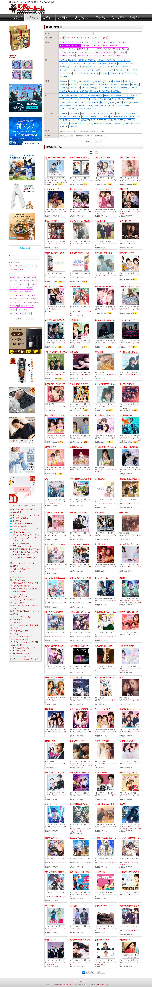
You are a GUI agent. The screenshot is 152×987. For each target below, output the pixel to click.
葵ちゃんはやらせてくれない (24, 648)
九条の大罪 (16, 512)
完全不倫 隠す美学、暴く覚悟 (81, 659)
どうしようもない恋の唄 (23, 636)
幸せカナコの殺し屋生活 (23, 555)
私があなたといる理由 (106, 659)
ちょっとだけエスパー (81, 397)
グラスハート (56, 493)
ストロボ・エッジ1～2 (130, 365)
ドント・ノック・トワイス (23, 600)
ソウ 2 (15, 628)
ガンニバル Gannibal (20, 532)
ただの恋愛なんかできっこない (56, 659)
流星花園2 (56, 722)
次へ (102, 972)
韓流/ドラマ (134, 18)
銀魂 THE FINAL (19, 591)
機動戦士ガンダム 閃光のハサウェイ (27, 583)
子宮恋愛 (81, 920)
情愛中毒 (16, 622)
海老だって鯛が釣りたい (130, 626)
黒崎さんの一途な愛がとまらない (106, 301)
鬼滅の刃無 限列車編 (21, 586)
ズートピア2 (18, 540)
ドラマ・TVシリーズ (82, 18)
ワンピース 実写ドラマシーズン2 (26, 535)
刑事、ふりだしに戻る (22, 569)
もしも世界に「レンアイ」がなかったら (130, 558)
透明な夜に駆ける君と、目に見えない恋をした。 (106, 267)
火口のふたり (18, 594)
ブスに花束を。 (106, 493)
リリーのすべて (19, 651)
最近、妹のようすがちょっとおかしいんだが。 (106, 691)
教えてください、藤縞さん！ (56, 301)
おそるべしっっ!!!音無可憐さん (56, 526)
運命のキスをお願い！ (130, 786)
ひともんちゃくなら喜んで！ (81, 558)
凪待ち (15, 634)
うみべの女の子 (19, 580)
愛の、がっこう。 (106, 592)
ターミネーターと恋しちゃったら (81, 171)
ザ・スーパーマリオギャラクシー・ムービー (30, 509)
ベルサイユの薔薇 (106, 754)
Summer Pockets (81, 852)
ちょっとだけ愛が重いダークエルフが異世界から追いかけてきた (130, 852)
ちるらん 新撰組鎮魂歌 (22, 543)
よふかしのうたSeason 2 (81, 626)
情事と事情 (106, 526)
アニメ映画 (100, 18)
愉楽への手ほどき (20, 597)
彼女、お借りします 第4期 (81, 592)
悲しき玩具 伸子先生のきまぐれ (106, 460)
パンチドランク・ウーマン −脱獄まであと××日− (130, 333)
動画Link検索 (25, 248)
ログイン (82, 982)
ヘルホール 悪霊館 (20, 639)
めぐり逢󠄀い (81, 365)
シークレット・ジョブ (22, 617)
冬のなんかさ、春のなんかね (106, 333)
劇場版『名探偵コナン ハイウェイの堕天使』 (31, 549)
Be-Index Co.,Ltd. (102, 984)
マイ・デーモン (130, 234)
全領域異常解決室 (19, 526)
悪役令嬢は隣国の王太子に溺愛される (81, 267)
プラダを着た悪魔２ (20, 518)
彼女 (130, 691)
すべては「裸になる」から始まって (27, 605)
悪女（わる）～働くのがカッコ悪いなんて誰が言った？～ (81, 886)
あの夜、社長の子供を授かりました (56, 171)
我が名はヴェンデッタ (22, 653)
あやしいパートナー (81, 754)
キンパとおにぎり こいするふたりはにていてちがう (56, 365)
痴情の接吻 (130, 202)
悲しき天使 (17, 645)
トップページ (16, 18)
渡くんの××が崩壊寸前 (56, 626)
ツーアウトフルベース (22, 656)
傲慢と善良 (130, 526)
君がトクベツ (56, 460)
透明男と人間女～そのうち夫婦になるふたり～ (56, 267)
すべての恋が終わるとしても (106, 397)
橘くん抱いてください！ (106, 428)
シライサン (17, 620)
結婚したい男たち (56, 234)
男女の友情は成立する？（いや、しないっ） (130, 920)
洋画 (48, 18)
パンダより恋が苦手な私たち (56, 333)
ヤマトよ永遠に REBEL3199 (23, 524)
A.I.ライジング (18, 577)
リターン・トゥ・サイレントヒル (25, 515)
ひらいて (16, 608)
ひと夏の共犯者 (130, 428)
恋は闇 (130, 818)
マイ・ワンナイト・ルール (23, 563)
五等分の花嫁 (81, 301)
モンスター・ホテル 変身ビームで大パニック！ (32, 588)
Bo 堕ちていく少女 (20, 631)
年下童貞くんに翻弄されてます (81, 786)
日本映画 (63, 18)
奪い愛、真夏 (106, 558)
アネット (16, 614)
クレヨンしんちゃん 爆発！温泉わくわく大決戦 (32, 625)
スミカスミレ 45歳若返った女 (81, 722)
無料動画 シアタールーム (64, 984)
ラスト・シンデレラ (106, 722)
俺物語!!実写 (56, 754)
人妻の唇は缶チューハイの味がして (106, 626)
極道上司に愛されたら (81, 526)
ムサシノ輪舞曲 (106, 786)
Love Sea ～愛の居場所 (130, 460)
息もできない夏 (81, 691)
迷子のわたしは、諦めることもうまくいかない (81, 234)
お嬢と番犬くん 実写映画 (56, 397)
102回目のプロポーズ (106, 171)
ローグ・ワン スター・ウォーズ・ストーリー (30, 529)
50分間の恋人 (81, 333)
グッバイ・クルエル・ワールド (25, 659)
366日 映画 (106, 365)
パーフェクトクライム (106, 202)
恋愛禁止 (130, 592)
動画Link (32, 18)
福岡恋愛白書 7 (130, 953)
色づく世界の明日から (81, 818)
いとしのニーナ (56, 818)
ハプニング (17, 572)
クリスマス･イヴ (56, 202)
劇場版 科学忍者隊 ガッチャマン (26, 552)
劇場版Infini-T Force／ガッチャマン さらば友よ (31, 611)
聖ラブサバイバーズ (130, 267)
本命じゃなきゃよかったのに (130, 301)
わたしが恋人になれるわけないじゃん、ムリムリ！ (56, 558)
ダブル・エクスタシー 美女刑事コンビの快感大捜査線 (34, 642)
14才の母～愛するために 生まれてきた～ (130, 886)
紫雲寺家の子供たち (56, 852)
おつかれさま (106, 234)
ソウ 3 (15, 574)
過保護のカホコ (81, 460)
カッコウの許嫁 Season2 (56, 592)
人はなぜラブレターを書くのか (25, 557)
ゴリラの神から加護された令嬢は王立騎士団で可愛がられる (56, 886)
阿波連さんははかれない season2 (106, 852)
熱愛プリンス (56, 953)
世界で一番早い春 (130, 659)
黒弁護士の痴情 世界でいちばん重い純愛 (81, 953)
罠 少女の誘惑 (18, 603)
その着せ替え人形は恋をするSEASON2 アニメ (130, 493)
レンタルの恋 (106, 886)
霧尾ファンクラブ (106, 953)
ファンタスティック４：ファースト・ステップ (31, 538)
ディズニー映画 (117, 18)
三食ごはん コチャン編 (22, 546)
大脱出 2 (16, 560)
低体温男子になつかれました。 (130, 722)
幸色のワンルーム (106, 920)
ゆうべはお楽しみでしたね (81, 493)
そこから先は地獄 (130, 397)
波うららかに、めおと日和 (56, 786)
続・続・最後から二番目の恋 (106, 818)
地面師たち (16, 521)
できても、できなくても (81, 428)
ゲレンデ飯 (56, 920)
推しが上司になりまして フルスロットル (56, 428)
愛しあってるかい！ (81, 202)
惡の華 (15, 566)
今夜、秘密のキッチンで (130, 171)
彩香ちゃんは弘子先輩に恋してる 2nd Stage (56, 691)
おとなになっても (130, 754)
